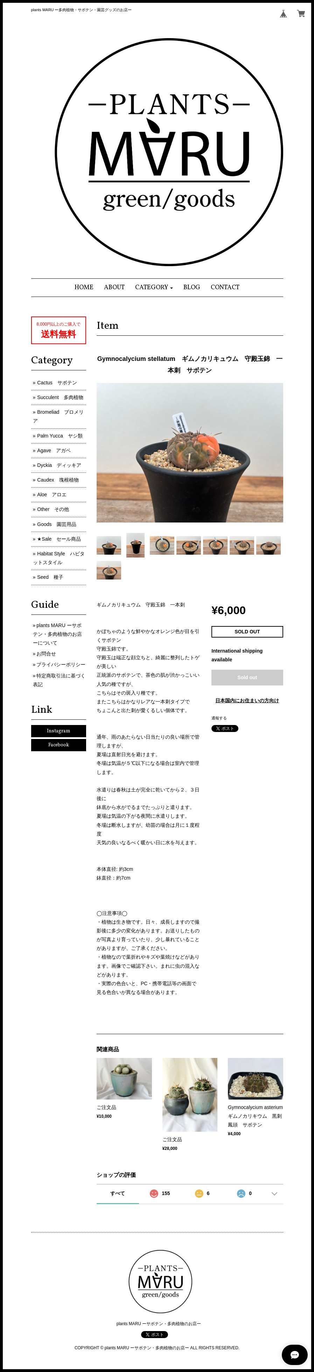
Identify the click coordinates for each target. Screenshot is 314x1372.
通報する (219, 718)
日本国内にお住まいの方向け (247, 700)
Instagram (58, 731)
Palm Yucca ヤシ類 (60, 436)
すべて (117, 1193)
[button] (154, 288)
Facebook (58, 745)
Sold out (247, 677)
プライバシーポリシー (60, 664)
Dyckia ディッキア (59, 465)
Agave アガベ (54, 450)
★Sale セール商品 (59, 539)
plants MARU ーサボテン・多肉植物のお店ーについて (57, 634)
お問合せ (46, 653)
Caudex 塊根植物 (57, 480)
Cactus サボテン (57, 382)
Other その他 (53, 509)
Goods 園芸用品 (56, 524)
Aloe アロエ (52, 494)
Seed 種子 (50, 577)
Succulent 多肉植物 (60, 397)
